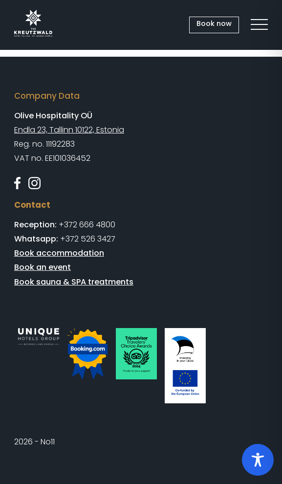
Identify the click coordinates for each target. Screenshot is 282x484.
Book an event (42, 267)
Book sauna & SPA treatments (73, 281)
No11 (48, 441)
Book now (214, 23)
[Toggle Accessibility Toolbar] (258, 460)
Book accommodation (59, 253)
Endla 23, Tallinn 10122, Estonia (69, 129)
